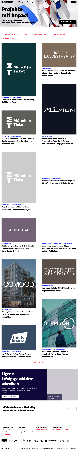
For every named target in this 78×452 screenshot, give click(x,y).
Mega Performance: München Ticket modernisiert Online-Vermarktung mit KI (17, 208)
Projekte (40, 2)
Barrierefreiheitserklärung (46, 448)
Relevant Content (9, 38)
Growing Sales (26, 35)
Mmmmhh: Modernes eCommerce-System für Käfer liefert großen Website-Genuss (58, 181)
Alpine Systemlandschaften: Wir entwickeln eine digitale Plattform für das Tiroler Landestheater (59, 73)
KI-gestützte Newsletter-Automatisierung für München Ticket (18, 100)
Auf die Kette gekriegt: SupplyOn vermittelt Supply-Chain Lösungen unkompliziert (55, 354)
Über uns (46, 2)
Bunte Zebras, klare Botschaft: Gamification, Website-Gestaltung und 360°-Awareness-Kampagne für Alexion (57, 141)
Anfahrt (6, 435)
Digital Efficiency (11, 35)
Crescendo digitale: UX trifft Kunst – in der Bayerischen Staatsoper (58, 289)
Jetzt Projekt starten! (67, 21)
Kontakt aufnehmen (10, 396)
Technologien (31, 2)
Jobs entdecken (42, 430)
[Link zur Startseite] (7, 2)
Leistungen (22, 2)
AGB (22, 448)
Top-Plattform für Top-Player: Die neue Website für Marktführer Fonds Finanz (16, 355)
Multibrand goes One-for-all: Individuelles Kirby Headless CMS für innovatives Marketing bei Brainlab (18, 248)
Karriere (53, 2)
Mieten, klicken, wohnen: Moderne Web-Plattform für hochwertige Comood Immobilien (17, 314)
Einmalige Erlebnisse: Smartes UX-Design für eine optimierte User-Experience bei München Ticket (18, 141)
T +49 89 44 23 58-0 (24, 430)
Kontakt (74, 2)
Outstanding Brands (58, 35)
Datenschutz (27, 448)
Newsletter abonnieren (63, 430)
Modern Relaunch (41, 35)
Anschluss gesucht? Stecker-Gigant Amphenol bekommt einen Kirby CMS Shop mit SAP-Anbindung (59, 248)
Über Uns (67, 409)
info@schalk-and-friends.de (26, 432)
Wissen (60, 2)
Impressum (35, 448)
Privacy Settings (59, 448)
